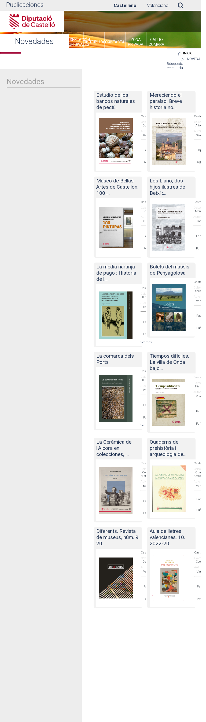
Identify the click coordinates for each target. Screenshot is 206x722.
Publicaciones (24, 5)
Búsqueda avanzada (175, 66)
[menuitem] (73, 43)
